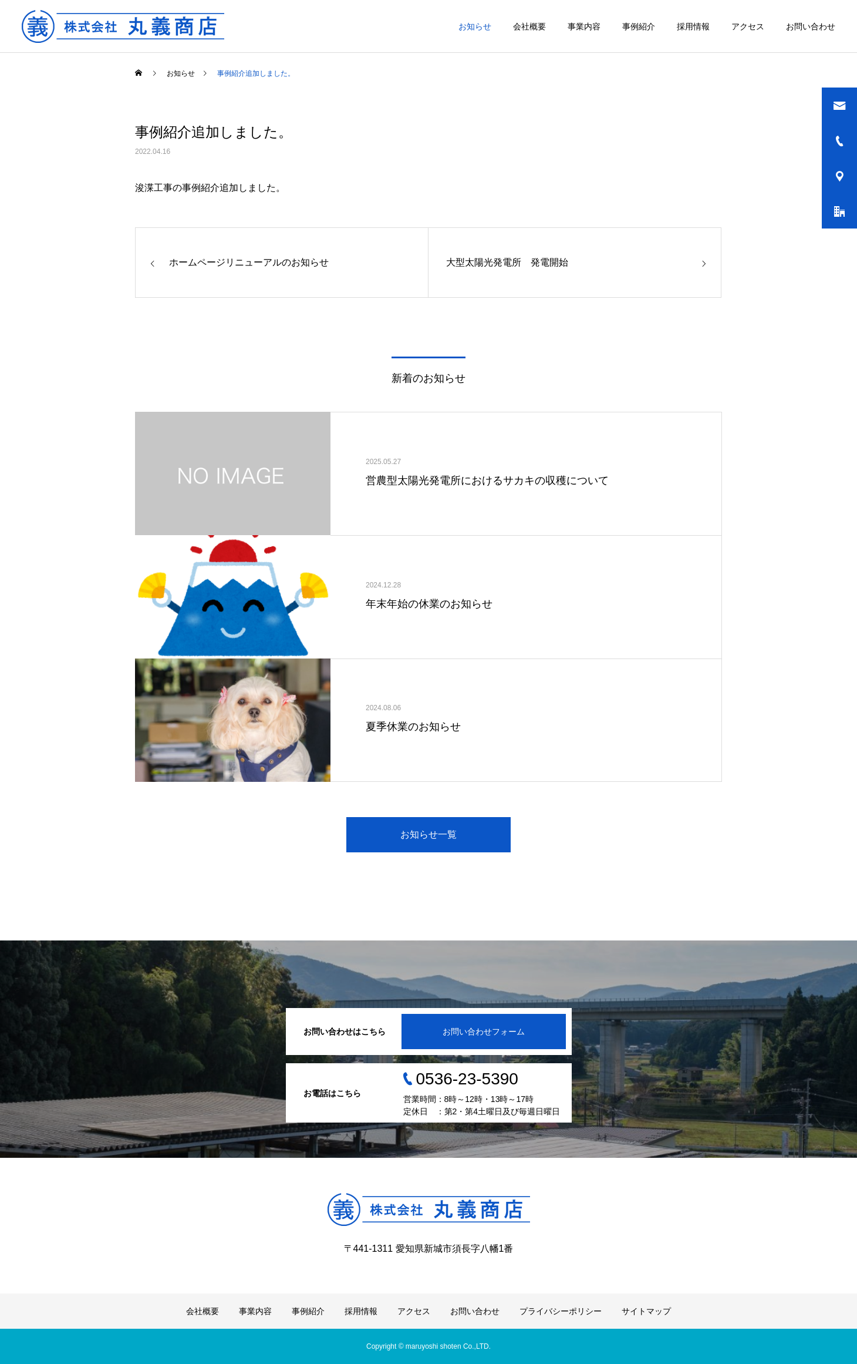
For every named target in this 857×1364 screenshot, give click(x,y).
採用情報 (693, 26)
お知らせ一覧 (428, 834)
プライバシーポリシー (560, 1311)
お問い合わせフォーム (484, 1031)
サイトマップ (646, 1311)
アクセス (747, 26)
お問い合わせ (810, 26)
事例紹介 (638, 26)
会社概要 (529, 26)
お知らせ (474, 26)
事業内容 (584, 26)
